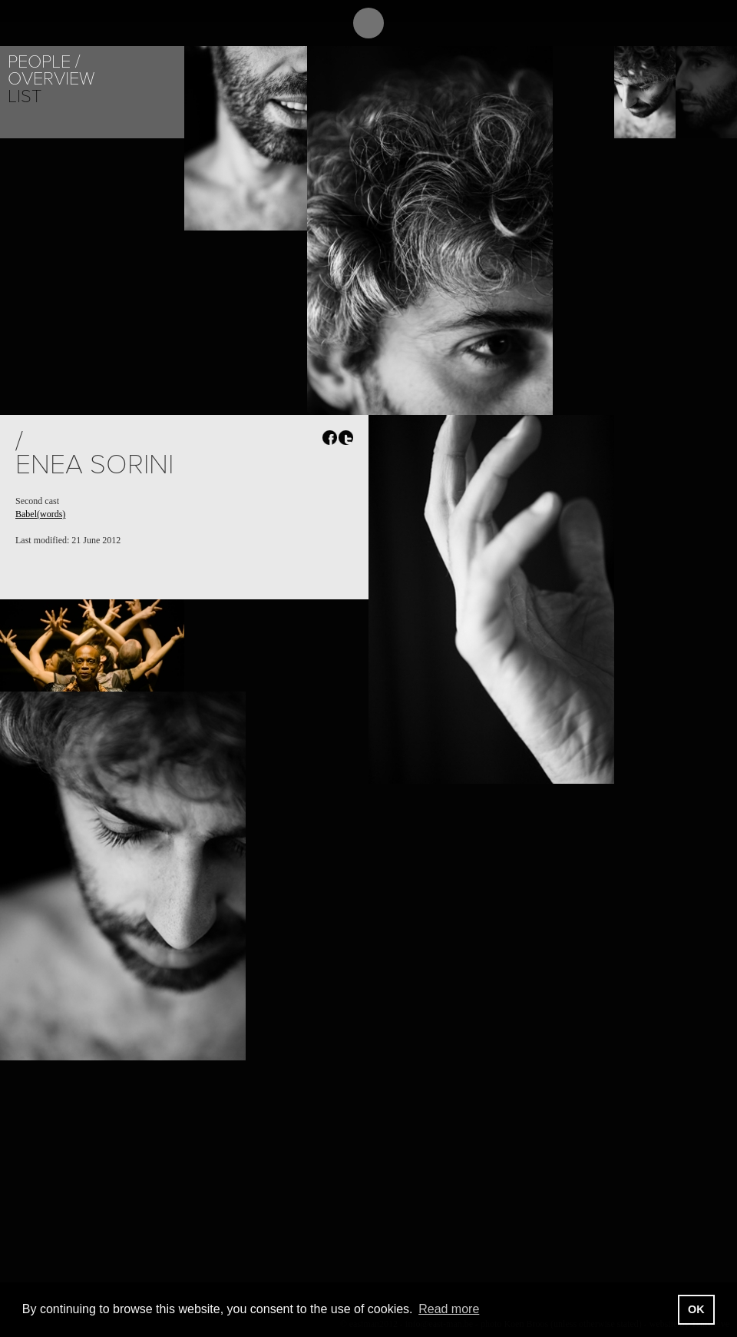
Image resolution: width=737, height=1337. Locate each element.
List (24, 96)
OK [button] (696, 1309)
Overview (51, 79)
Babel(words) (40, 514)
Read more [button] (448, 1308)
